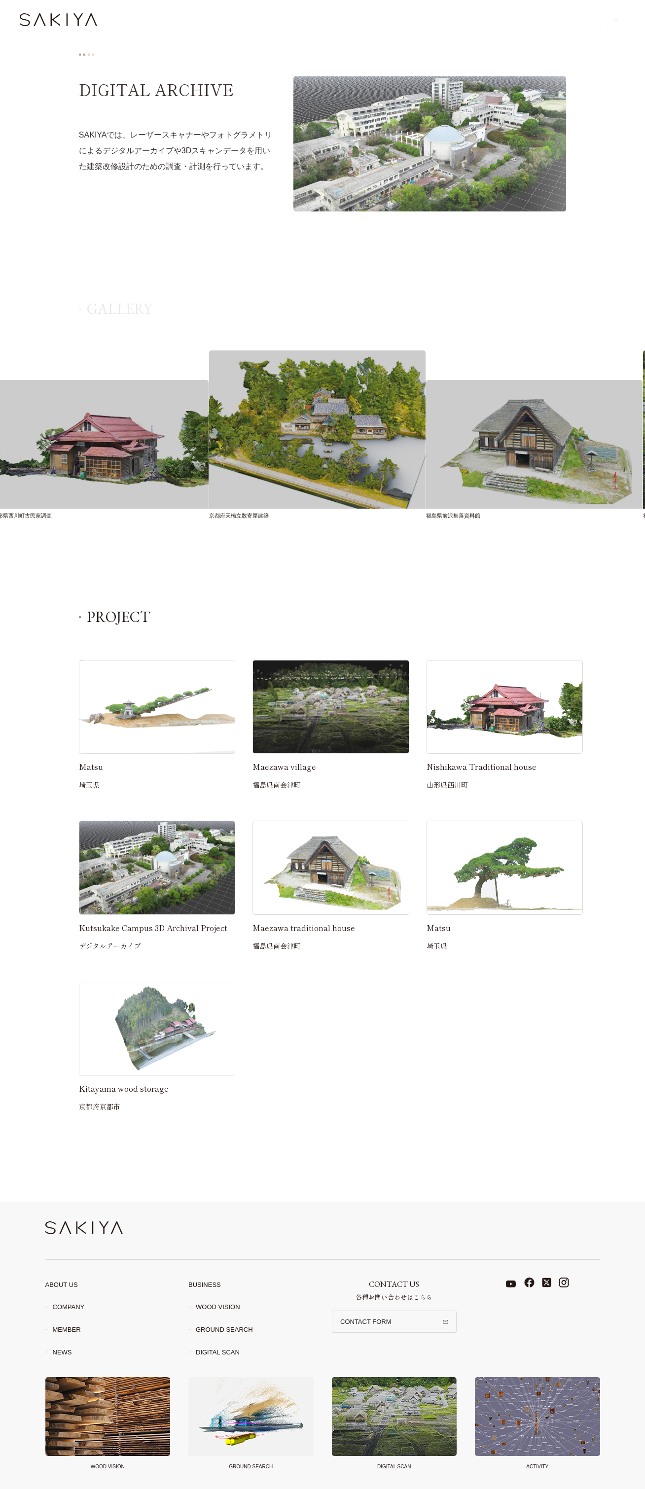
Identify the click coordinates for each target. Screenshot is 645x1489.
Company (69, 1307)
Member (67, 1329)
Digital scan (218, 1352)
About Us (61, 1284)
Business (204, 1284)
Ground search (224, 1329)
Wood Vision (218, 1307)
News (62, 1352)
